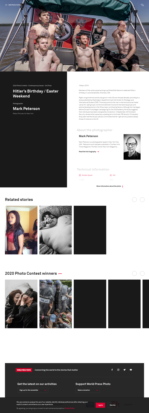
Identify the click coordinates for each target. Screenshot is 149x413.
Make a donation (84, 390)
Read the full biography (87, 151)
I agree (100, 405)
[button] (134, 199)
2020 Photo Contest (14, 5)
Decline (112, 405)
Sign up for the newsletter (29, 390)
